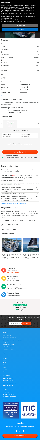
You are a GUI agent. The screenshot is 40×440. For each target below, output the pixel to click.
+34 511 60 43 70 (8, 394)
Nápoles (5, 369)
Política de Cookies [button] (6, 12)
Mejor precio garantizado (9, 337)
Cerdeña (5, 356)
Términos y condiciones (9, 344)
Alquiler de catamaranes (9, 383)
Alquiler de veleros (8, 378)
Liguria (4, 367)
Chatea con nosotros (9, 399)
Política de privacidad (8, 349)
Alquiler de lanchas (8, 380)
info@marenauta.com (9, 396)
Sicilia (4, 362)
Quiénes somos (7, 335)
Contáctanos (6, 392)
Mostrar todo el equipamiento (10, 96)
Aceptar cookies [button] (20, 29)
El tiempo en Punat (9, 229)
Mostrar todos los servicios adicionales (14, 203)
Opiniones (5, 342)
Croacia (5, 358)
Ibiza (4, 371)
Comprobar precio (19, 152)
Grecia (4, 360)
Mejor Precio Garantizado (14, 272)
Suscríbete (26, 323)
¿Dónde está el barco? (11, 225)
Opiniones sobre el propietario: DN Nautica (19, 220)
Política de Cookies (8, 346)
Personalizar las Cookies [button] (20, 25)
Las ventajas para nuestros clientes (12, 340)
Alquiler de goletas (8, 385)
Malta (4, 365)
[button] (38, 2)
